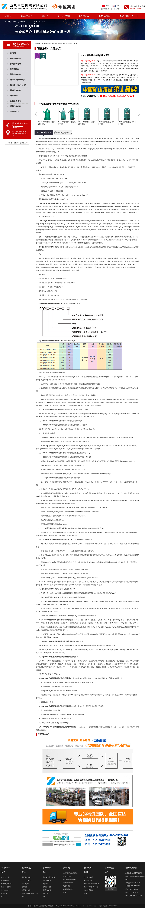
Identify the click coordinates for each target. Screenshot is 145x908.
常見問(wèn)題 (88, 877)
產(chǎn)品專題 (68, 883)
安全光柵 (117, 9)
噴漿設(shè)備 (15, 106)
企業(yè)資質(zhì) (126, 16)
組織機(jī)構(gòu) (6, 883)
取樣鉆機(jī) (66, 886)
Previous (36, 116)
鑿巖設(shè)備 (15, 58)
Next (139, 116)
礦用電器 (13, 53)
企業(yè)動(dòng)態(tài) (70, 873)
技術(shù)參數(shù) (63, 132)
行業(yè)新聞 (67, 876)
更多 (2, 896)
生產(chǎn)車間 (104, 16)
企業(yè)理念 (5, 880)
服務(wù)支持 (5, 890)
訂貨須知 (4, 893)
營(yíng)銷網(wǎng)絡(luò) (15, 21)
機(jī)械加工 (14, 96)
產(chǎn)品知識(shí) (69, 879)
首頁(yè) (8, 16)
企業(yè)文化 (5, 877)
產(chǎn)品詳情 (44, 132)
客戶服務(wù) (84, 16)
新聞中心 (45, 16)
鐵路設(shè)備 (15, 90)
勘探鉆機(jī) (14, 111)
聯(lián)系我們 (39, 21)
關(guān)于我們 (64, 16)
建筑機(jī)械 (14, 69)
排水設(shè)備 (57, 43)
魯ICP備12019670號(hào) (91, 906)
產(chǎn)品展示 (26, 16)
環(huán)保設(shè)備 (18, 85)
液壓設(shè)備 (15, 74)
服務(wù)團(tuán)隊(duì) (91, 883)
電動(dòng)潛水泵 (69, 43)
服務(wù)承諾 (88, 880)
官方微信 (106, 9)
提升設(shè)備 (15, 101)
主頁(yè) (37, 43)
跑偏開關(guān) (68, 889)
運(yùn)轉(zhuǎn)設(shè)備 (17, 80)
